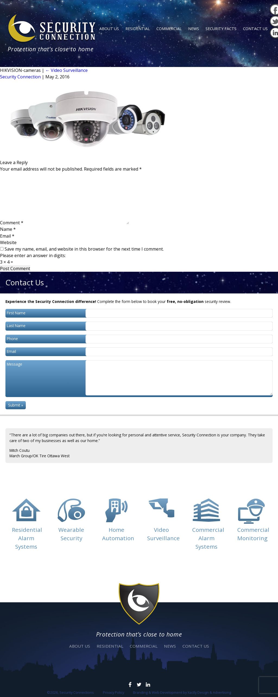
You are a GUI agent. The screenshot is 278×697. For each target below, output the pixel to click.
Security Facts (221, 28)
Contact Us (255, 28)
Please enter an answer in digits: (33, 255)
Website (8, 242)
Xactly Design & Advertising (209, 692)
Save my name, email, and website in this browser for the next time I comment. (84, 249)
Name (8, 229)
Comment (11, 223)
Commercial (169, 28)
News (193, 28)
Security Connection (20, 77)
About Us (109, 28)
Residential (137, 28)
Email (7, 236)
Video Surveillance (66, 70)
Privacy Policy (113, 692)
